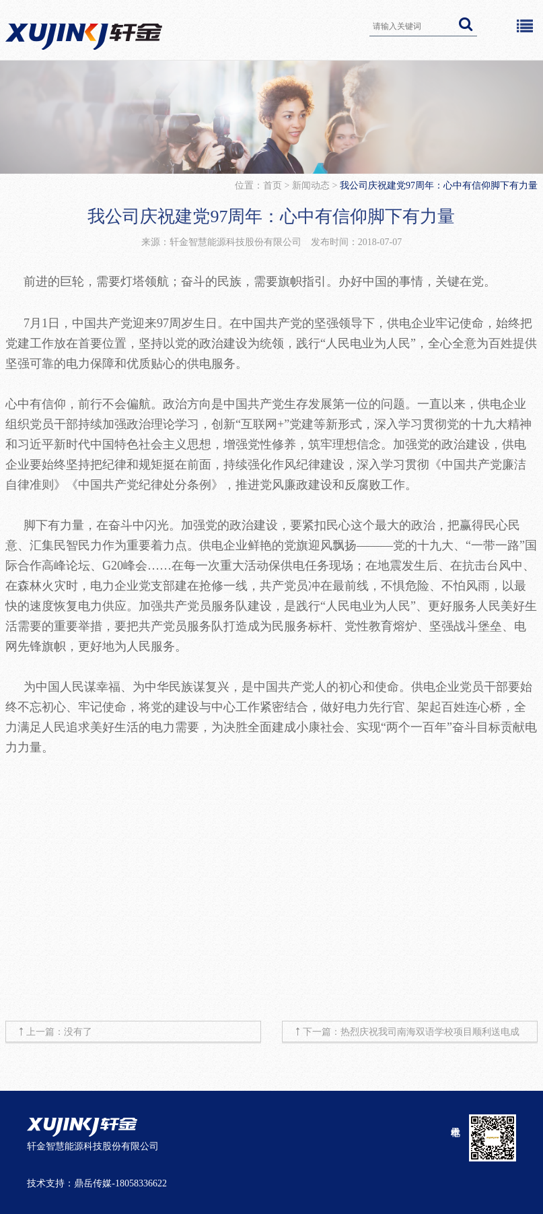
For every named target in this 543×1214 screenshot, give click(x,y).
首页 (274, 185)
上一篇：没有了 (59, 1032)
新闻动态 (311, 185)
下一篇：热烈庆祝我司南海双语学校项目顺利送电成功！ (411, 1034)
